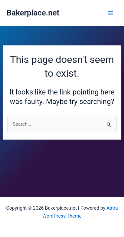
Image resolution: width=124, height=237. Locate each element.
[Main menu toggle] (110, 13)
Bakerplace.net (33, 12)
